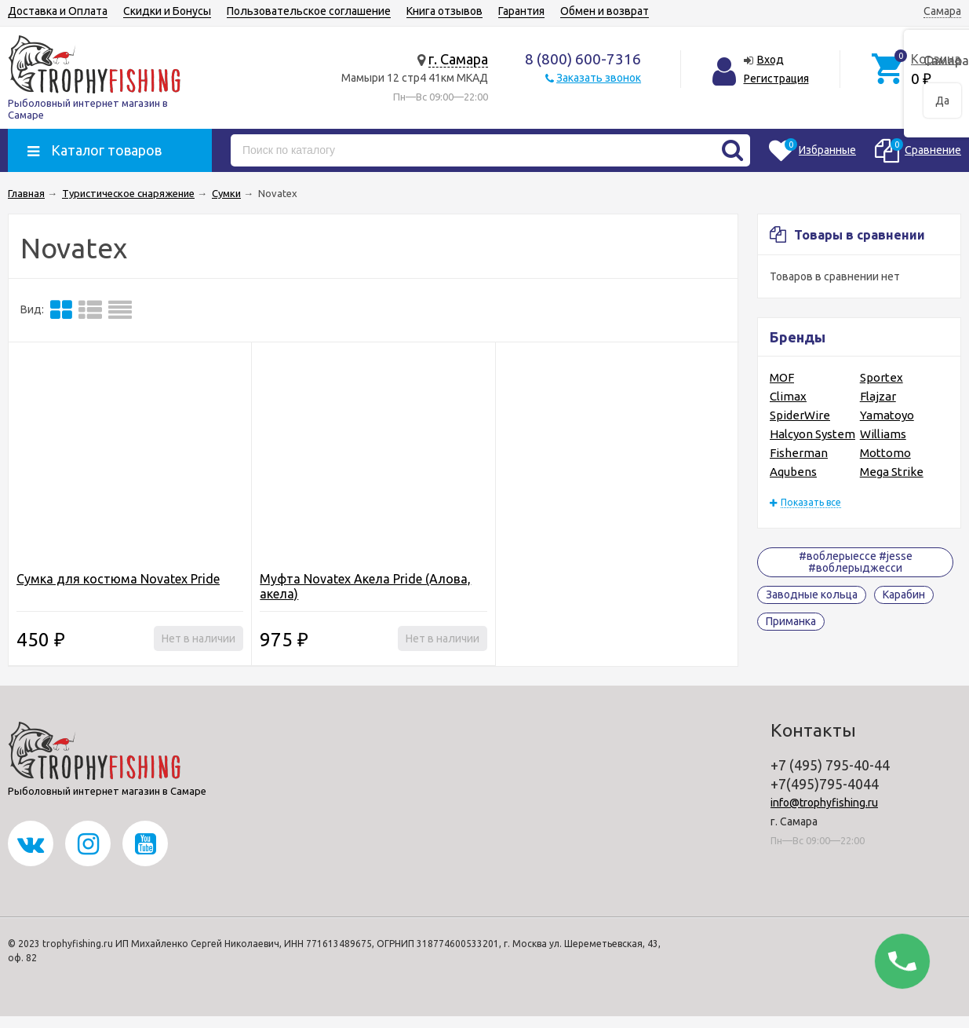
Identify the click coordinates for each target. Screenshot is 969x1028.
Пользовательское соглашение (309, 11)
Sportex (881, 377)
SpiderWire (800, 415)
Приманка (791, 621)
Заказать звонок (598, 77)
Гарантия (521, 11)
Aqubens (793, 471)
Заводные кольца (812, 594)
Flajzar (878, 396)
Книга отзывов (444, 11)
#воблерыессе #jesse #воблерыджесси (856, 562)
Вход (770, 59)
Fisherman (799, 452)
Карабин (904, 594)
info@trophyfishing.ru (824, 802)
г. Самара (458, 59)
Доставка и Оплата (57, 11)
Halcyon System (812, 434)
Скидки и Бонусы (167, 11)
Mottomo (885, 452)
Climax (788, 396)
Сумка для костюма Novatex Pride (118, 579)
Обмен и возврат (604, 11)
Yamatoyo (887, 415)
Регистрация (776, 78)
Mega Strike (891, 471)
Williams (883, 434)
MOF (782, 377)
